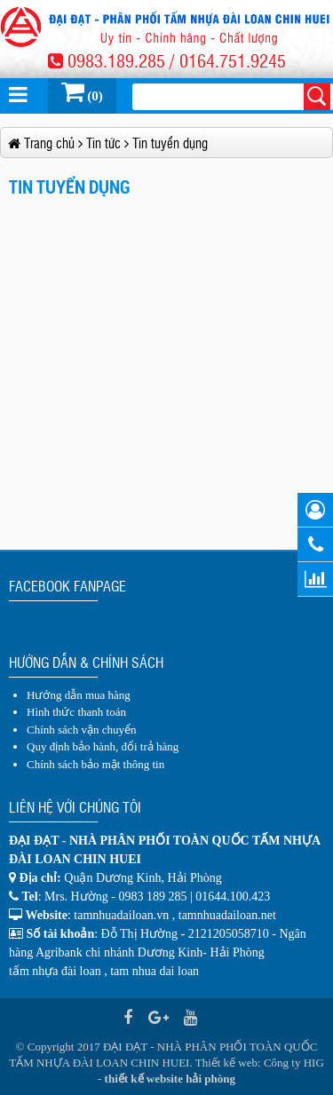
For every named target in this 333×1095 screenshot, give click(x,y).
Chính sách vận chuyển (81, 729)
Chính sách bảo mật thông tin (95, 764)
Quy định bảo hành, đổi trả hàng (102, 746)
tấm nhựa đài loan (55, 971)
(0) (82, 91)
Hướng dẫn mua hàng (79, 695)
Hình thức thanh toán (76, 711)
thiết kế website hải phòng (170, 1078)
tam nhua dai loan (154, 971)
